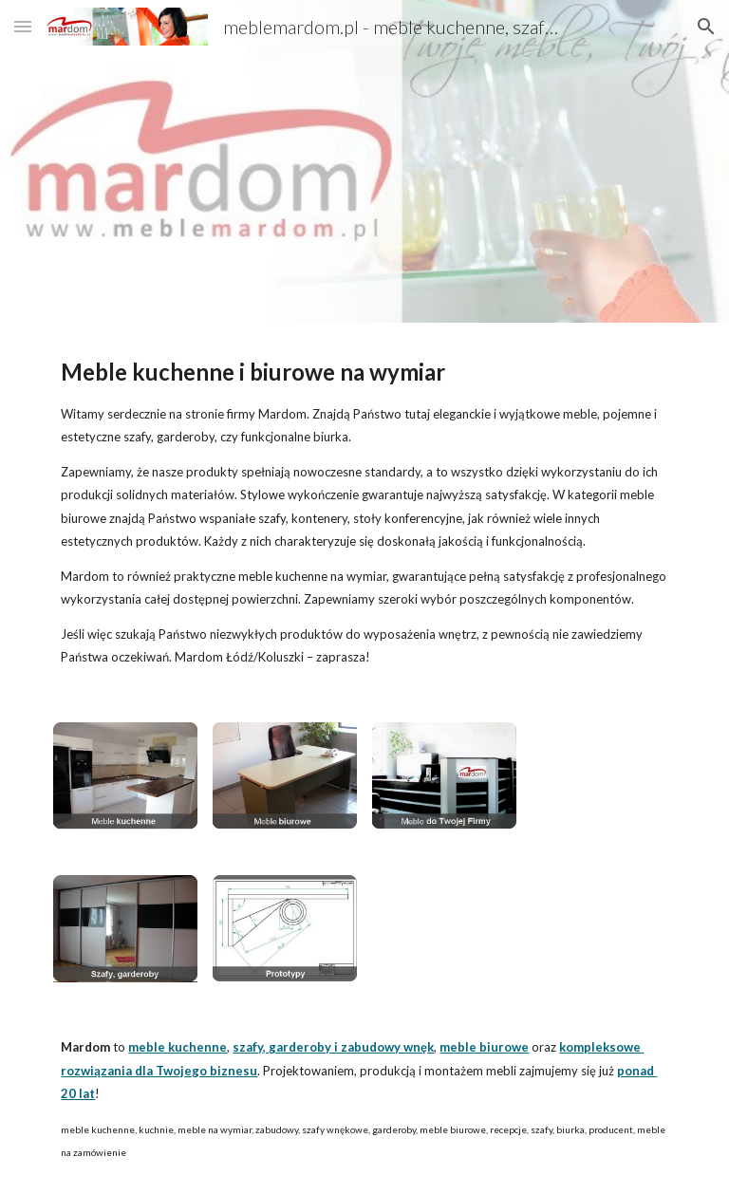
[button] (23, 26)
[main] (364, 511)
